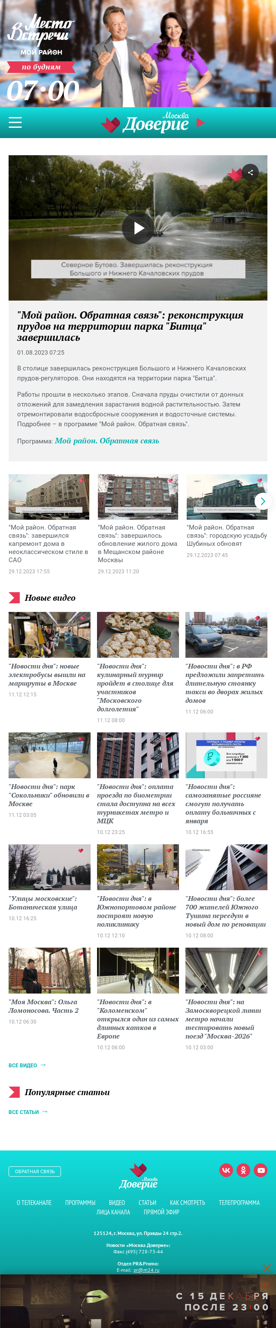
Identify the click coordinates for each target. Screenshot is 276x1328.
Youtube (260, 1170)
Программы (80, 1203)
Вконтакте (226, 1170)
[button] (263, 501)
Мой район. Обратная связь (107, 440)
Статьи (147, 1203)
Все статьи (24, 1112)
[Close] (266, 1267)
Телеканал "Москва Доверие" (144, 122)
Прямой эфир (202, 122)
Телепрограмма (239, 1203)
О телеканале (34, 1203)
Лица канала (113, 1212)
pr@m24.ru (146, 1270)
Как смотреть (187, 1203)
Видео (117, 1203)
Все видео (23, 1066)
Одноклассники (243, 1170)
